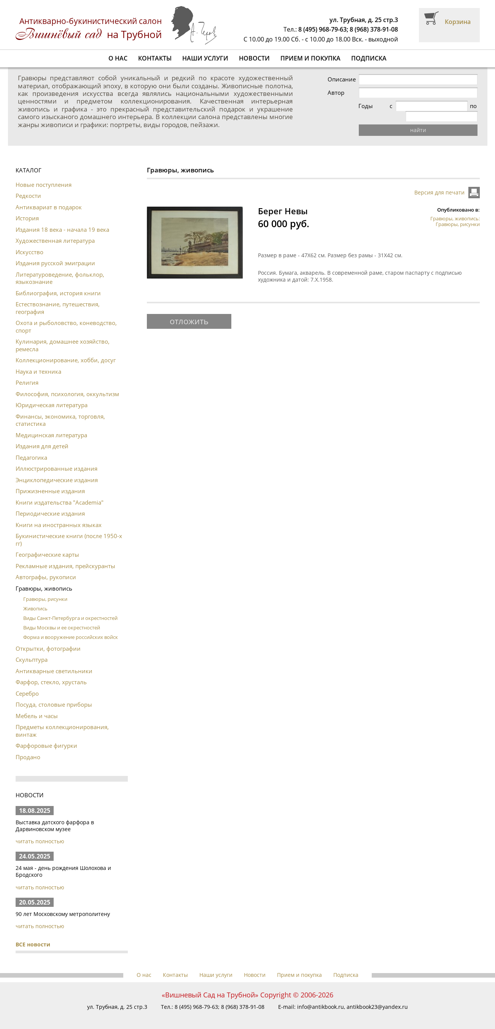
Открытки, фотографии (48, 638)
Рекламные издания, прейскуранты (65, 555)
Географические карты (47, 544)
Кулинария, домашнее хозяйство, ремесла (63, 334)
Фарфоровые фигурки (46, 735)
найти (426, 119)
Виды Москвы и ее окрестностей (61, 617)
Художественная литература (55, 230)
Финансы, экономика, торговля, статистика (60, 409)
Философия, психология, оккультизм (67, 383)
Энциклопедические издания (57, 469)
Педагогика (31, 447)
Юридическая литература (52, 394)
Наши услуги (205, 58)
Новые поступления (44, 174)
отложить (189, 310)
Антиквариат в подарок (49, 197)
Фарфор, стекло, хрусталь (51, 671)
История (27, 208)
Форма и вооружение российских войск (70, 626)
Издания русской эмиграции (55, 252)
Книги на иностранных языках (59, 514)
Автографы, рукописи (46, 566)
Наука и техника (38, 361)
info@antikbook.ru (320, 996)
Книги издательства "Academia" (59, 492)
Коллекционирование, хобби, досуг (66, 350)
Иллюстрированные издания (56, 458)
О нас (117, 58)
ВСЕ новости (33, 934)
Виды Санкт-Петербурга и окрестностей (70, 607)
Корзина (458, 22)
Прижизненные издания (50, 480)
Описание (358, 79)
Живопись (35, 598)
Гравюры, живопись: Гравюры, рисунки (455, 211)
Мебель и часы (37, 705)
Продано (28, 746)
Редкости (28, 185)
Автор (352, 92)
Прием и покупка (310, 58)
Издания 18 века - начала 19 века (62, 219)
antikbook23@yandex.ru (377, 996)
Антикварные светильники (54, 660)
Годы (351, 106)
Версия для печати (439, 182)
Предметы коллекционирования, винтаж (62, 720)
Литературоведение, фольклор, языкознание (60, 268)
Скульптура (32, 649)
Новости (254, 58)
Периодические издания (50, 503)
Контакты (155, 58)
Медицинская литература (51, 424)
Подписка (369, 58)
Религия (27, 372)
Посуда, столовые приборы (54, 694)
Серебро (27, 683)
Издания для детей (42, 436)
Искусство (29, 241)
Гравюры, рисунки (45, 588)
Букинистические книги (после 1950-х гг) (69, 529)
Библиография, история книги (58, 283)
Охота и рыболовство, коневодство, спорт (66, 316)
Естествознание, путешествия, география (58, 297)
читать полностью (40, 831)
